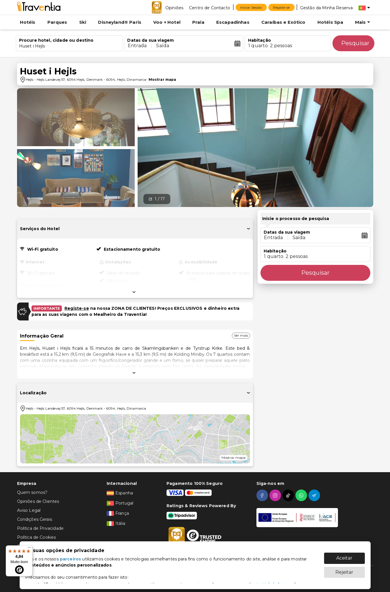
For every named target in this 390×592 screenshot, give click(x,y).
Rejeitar (344, 569)
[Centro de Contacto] (209, 7)
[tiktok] (288, 495)
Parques (57, 22)
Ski (82, 22)
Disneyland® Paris (119, 22)
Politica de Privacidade (40, 528)
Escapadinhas (232, 22)
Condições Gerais (34, 519)
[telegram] (314, 495)
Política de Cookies (36, 537)
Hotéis (28, 22)
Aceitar (344, 555)
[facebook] (262, 495)
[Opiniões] (174, 7)
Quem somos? (32, 492)
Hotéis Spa (330, 22)
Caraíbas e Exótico (283, 22)
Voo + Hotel (166, 22)
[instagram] (275, 495)
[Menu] (29, 548)
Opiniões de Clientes (38, 501)
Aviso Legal (29, 510)
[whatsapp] (301, 495)
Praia (198, 22)
